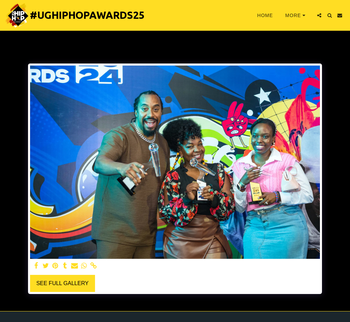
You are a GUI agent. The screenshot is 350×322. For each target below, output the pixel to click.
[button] (319, 15)
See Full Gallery (62, 283)
